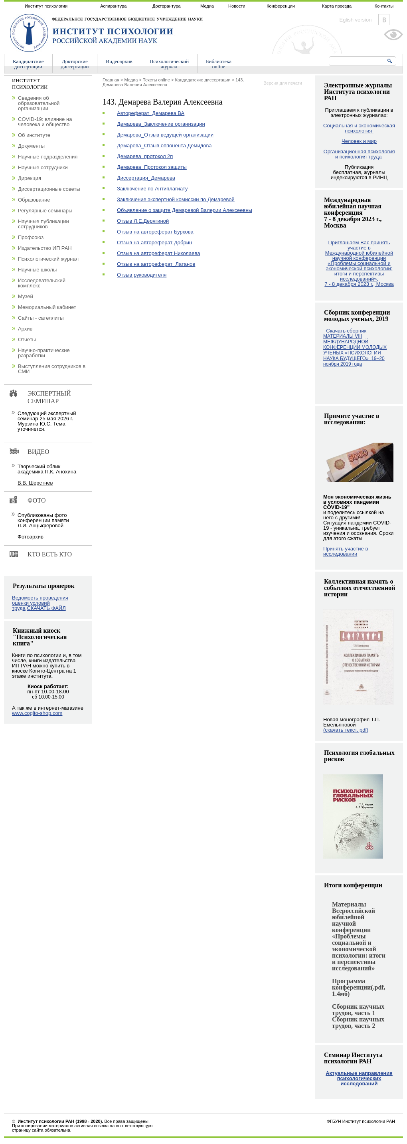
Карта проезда (337, 6)
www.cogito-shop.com (37, 713)
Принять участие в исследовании (345, 551)
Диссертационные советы (49, 189)
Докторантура (166, 6)
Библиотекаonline (218, 63)
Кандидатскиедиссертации (28, 63)
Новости (236, 6)
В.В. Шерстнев (35, 482)
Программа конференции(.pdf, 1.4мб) (358, 987)
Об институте (34, 135)
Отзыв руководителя (141, 275)
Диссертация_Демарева (146, 178)
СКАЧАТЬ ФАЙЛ (46, 608)
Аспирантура (113, 6)
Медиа (207, 6)
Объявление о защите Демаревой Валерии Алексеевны (184, 210)
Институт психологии (46, 6)
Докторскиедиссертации (75, 63)
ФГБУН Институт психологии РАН (361, 1121)
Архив (25, 329)
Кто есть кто (50, 554)
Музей (25, 296)
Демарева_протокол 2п (145, 156)
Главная (111, 79)
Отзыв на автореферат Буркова (155, 232)
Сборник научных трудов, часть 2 (358, 1022)
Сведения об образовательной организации (38, 103)
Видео (38, 451)
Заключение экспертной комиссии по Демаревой (176, 199)
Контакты (384, 6)
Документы (31, 146)
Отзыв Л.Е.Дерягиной (143, 221)
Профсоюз (30, 237)
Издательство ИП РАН (45, 248)
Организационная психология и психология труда (359, 154)
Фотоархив (30, 536)
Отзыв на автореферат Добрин (154, 242)
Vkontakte (383, 19)
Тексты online (156, 79)
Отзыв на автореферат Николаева (158, 253)
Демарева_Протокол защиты (152, 167)
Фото (37, 500)
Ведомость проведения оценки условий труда (40, 603)
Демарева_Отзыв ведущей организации (165, 135)
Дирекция (29, 178)
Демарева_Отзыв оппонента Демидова (164, 145)
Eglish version (356, 20)
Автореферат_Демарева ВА (150, 113)
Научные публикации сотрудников (43, 224)
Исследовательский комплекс (41, 283)
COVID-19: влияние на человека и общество (45, 121)
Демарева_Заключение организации (161, 124)
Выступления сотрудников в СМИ (51, 368)
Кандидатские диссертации (202, 79)
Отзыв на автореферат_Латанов (156, 264)
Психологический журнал (48, 259)
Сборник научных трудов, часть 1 (358, 1009)
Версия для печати (282, 83)
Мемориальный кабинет (47, 307)
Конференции (281, 6)
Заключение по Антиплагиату (152, 189)
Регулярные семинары (45, 211)
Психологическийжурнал (169, 63)
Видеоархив (119, 61)
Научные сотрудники (43, 167)
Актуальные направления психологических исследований (359, 1078)
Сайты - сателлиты (41, 318)
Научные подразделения (47, 157)
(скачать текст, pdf (345, 730)
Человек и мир (359, 141)
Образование (34, 200)
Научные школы (37, 270)
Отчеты (27, 339)
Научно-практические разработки (44, 352)
